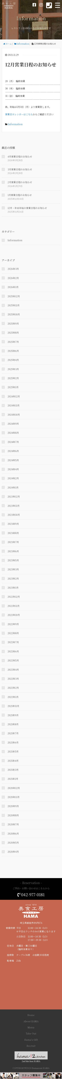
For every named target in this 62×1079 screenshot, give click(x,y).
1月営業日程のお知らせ (20, 195)
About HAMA (31, 1021)
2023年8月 (13, 533)
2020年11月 (14, 797)
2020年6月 (13, 833)
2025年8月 (13, 332)
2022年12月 (14, 596)
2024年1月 (13, 487)
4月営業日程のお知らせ (20, 156)
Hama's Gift (31, 1039)
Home (31, 1015)
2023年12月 (14, 496)
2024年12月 (14, 396)
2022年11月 (14, 605)
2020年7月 (13, 824)
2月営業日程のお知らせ (20, 182)
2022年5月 (13, 660)
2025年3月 (13, 369)
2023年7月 (13, 542)
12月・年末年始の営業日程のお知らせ (27, 208)
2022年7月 (13, 642)
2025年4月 (13, 360)
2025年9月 (13, 323)
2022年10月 (14, 615)
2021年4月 (13, 760)
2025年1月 (13, 387)
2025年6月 (13, 350)
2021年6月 (13, 742)
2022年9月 (13, 624)
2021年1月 (13, 778)
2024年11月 (14, 405)
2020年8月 (13, 815)
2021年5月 (13, 751)
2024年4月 (13, 469)
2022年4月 (13, 669)
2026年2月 (13, 278)
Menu (31, 1027)
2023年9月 (13, 523)
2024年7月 (13, 442)
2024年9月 (13, 423)
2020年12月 (14, 788)
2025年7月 (13, 341)
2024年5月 (13, 460)
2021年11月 (13, 706)
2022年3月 (13, 678)
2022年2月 (13, 687)
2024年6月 (13, 451)
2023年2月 (13, 578)
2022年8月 (13, 633)
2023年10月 (14, 514)
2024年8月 (13, 432)
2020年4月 (13, 851)
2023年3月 (13, 569)
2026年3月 (13, 268)
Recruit (31, 1045)
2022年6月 (13, 651)
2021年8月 (13, 724)
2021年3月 (13, 769)
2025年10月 (14, 314)
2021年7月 (13, 733)
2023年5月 (13, 560)
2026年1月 (13, 287)
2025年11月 (14, 305)
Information (15, 124)
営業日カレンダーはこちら (19, 114)
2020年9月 (13, 806)
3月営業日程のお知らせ (20, 169)
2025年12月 (14, 296)
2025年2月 (13, 378)
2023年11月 (14, 505)
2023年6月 (13, 551)
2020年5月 (13, 842)
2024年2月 (13, 478)
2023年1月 (13, 587)
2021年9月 (13, 715)
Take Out (31, 1033)
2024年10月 (14, 414)
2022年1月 (13, 697)
